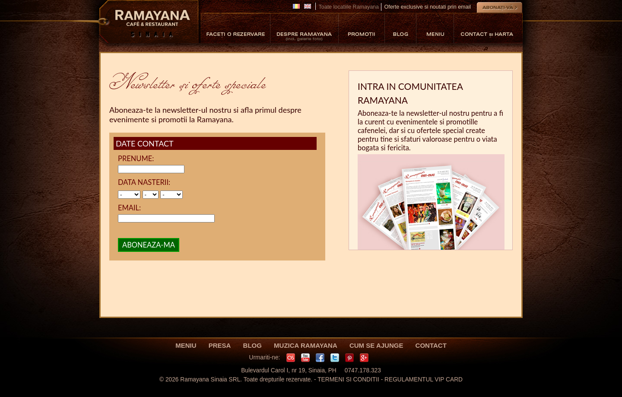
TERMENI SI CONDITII (348, 379)
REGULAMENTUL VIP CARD (423, 379)
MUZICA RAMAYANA (305, 345)
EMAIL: (129, 207)
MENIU (185, 345)
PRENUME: (136, 158)
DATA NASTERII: (144, 182)
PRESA (220, 345)
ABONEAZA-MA (148, 245)
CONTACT (431, 345)
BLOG (252, 345)
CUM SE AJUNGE (376, 345)
